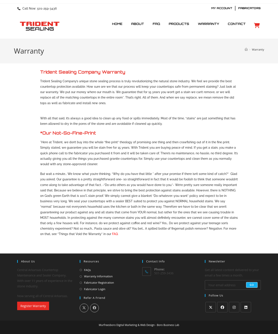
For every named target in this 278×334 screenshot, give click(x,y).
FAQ (156, 24)
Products (179, 24)
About (137, 24)
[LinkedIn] (246, 307)
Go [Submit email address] (252, 285)
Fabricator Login (94, 289)
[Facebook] (222, 307)
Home (117, 24)
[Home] (246, 49)
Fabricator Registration (99, 283)
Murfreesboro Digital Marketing (118, 325)
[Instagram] (234, 307)
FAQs (87, 270)
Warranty (208, 24)
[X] (210, 307)
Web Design (147, 325)
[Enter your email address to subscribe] (233, 285)
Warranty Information (98, 276)
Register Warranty (33, 306)
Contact (237, 24)
